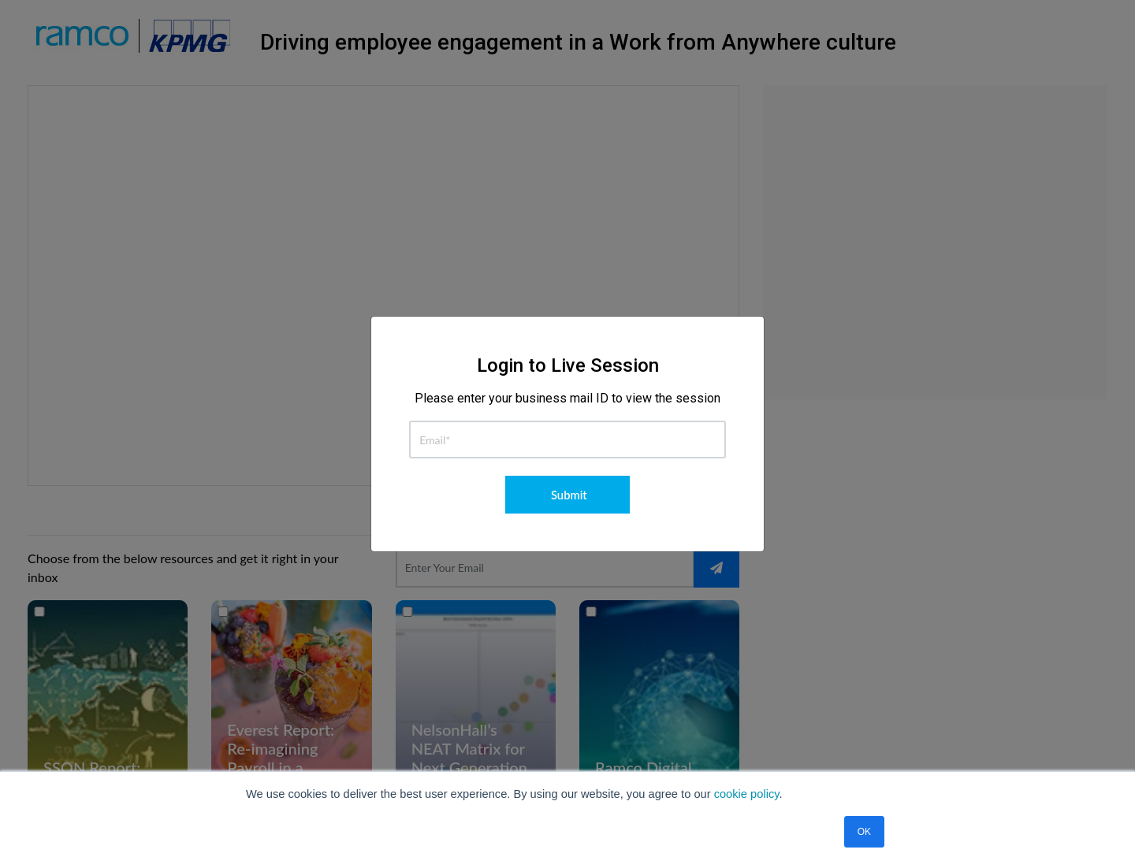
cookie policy (747, 794)
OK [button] (864, 831)
